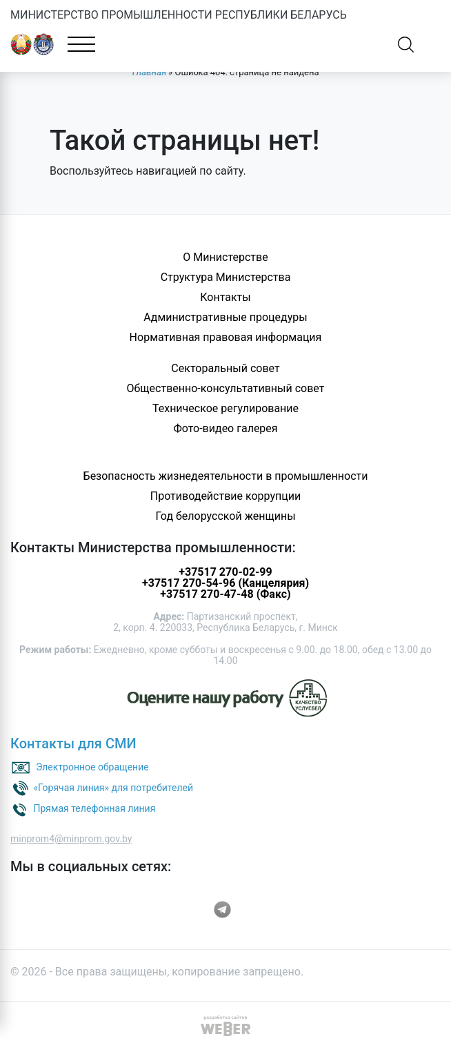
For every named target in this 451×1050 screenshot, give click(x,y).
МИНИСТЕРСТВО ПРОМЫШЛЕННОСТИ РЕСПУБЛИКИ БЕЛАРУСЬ (178, 14)
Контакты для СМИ (73, 743)
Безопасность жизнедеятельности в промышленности (225, 476)
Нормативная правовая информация (226, 337)
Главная (149, 72)
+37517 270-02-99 (225, 572)
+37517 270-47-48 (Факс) (225, 594)
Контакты (225, 297)
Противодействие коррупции (225, 496)
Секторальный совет (225, 368)
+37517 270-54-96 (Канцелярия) (225, 583)
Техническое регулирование (225, 408)
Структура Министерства (226, 277)
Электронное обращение (92, 766)
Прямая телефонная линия (94, 807)
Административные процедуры (225, 317)
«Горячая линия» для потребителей (113, 787)
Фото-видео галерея (225, 428)
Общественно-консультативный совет (226, 388)
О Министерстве (225, 257)
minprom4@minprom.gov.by (71, 838)
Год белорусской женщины (225, 516)
